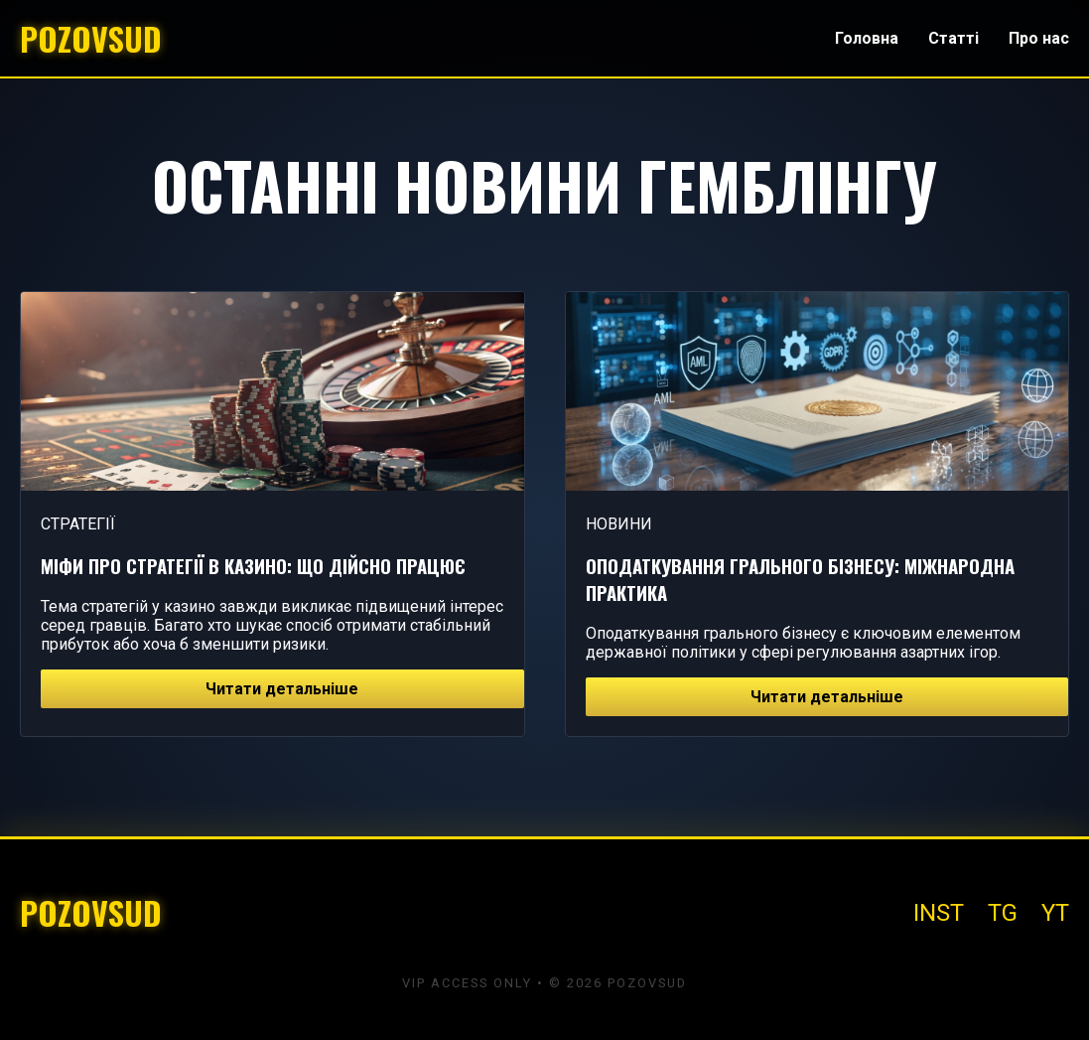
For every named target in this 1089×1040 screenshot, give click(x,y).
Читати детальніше (281, 688)
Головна (866, 38)
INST (938, 913)
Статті (953, 38)
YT (1055, 913)
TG (1003, 913)
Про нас (1039, 38)
